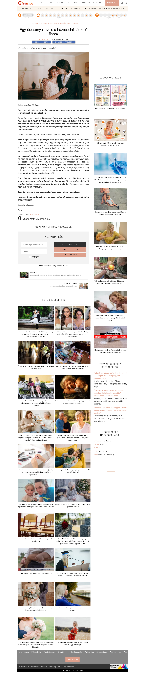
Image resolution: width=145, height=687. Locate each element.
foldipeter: (102, 441)
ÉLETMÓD (84, 8)
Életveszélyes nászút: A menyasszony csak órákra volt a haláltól (36, 367)
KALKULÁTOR (72, 3)
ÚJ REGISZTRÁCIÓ (70, 255)
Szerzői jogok (63, 652)
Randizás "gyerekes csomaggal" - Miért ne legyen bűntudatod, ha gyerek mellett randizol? (110, 410)
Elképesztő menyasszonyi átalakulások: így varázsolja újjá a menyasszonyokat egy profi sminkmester (72, 334)
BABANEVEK (117, 8)
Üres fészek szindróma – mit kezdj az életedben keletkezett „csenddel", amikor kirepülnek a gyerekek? (109, 393)
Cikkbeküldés (101, 652)
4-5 (113, 15)
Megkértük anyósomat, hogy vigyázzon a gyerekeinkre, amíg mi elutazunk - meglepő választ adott (73, 438)
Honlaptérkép (76, 652)
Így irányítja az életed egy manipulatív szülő (63, 286)
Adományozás (115, 652)
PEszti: (97, 448)
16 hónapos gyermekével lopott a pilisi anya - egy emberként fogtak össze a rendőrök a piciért (36, 505)
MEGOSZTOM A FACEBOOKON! (34, 218)
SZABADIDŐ (95, 8)
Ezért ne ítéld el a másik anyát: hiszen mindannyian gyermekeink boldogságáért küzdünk (36, 403)
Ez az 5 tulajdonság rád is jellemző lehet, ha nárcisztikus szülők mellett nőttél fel (55, 275)
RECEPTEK (106, 8)
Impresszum (24, 652)
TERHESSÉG (36, 8)
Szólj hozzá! (41, 42)
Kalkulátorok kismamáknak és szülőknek (110, 108)
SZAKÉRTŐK (40, 3)
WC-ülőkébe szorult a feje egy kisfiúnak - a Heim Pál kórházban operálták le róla (110, 282)
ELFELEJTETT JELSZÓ (69, 250)
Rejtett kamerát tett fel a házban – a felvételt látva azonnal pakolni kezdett (72, 367)
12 (90, 15)
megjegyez (36, 257)
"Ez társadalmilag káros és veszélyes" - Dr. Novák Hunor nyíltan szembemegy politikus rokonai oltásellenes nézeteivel (110, 180)
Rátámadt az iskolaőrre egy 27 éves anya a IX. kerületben (36, 540)
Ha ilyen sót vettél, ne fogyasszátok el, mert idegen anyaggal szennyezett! (110, 351)
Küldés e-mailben (63, 42)
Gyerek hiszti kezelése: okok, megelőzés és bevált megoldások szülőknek (110, 213)
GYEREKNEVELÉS (57, 8)
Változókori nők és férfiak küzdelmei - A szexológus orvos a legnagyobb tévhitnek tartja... (110, 318)
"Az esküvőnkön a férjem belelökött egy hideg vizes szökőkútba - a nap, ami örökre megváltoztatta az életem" (36, 334)
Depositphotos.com (34, 214)
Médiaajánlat (36, 652)
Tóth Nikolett (45, 39)
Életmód (53, 23)
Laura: (104, 455)
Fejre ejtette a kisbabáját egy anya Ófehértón (36, 573)
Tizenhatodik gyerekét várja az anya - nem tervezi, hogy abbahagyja (72, 643)
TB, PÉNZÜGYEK (72, 8)
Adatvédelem (49, 652)
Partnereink (89, 652)
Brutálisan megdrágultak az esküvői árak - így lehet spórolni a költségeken (36, 609)
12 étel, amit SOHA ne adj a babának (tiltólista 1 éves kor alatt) (110, 144)
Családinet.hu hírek (38, 23)
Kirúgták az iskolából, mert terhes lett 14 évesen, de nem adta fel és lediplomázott (72, 574)
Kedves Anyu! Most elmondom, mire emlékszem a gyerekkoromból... (72, 505)
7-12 (121, 15)
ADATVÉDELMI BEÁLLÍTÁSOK (72, 671)
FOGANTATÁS (24, 8)
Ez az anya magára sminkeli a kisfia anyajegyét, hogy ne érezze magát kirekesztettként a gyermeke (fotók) (36, 472)
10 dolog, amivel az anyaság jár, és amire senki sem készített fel (73, 471)
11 (86, 15)
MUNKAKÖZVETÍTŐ (56, 3)
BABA (46, 8)
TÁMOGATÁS (112, 3)
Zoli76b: (100, 444)
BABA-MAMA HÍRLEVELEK (91, 3)
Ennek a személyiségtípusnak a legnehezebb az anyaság (73, 609)
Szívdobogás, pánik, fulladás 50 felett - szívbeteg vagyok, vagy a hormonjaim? (110, 248)
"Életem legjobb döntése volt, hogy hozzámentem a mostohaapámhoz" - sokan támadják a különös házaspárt (36, 645)
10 (82, 15)
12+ (125, 15)
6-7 (117, 15)
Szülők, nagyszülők (69, 23)
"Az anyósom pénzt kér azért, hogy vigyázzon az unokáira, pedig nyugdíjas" (72, 402)
